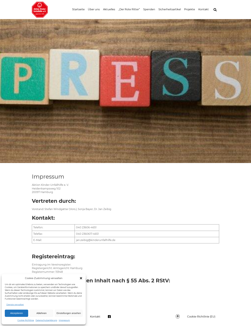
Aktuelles (109, 9)
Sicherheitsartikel (169, 9)
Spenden (149, 9)
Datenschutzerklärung (46, 320)
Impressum (64, 320)
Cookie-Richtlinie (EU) (201, 316)
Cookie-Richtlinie (25, 320)
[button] (81, 278)
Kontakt (203, 9)
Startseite (78, 9)
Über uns (94, 9)
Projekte (189, 9)
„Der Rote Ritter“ (129, 9)
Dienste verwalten (15, 304)
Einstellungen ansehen (69, 313)
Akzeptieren (16, 313)
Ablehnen (41, 313)
